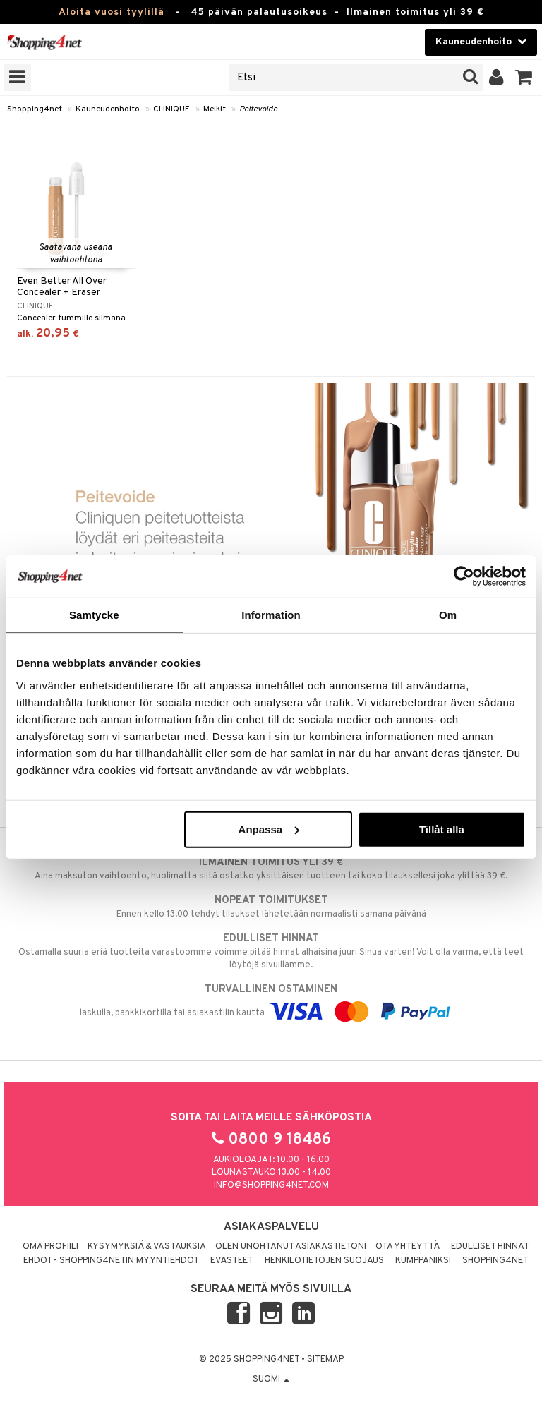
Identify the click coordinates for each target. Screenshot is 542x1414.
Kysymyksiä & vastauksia (147, 1246)
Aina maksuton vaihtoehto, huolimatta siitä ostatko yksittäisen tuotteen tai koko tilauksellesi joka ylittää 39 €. (271, 868)
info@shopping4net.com (271, 1185)
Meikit (214, 109)
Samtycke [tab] (94, 615)
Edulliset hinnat (490, 1246)
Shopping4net (34, 109)
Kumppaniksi (423, 1261)
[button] (524, 77)
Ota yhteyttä (407, 1246)
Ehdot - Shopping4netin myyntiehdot (111, 1261)
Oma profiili (50, 1246)
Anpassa (269, 829)
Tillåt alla (441, 829)
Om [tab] (448, 615)
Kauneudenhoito (108, 109)
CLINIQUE (171, 109)
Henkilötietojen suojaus (324, 1261)
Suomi (271, 1379)
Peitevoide (258, 109)
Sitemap (325, 1359)
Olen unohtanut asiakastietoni (290, 1246)
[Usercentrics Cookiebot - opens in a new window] (464, 576)
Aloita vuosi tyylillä (111, 12)
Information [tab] (271, 615)
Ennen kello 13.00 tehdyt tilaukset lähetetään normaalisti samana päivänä (271, 906)
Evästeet (231, 1261)
